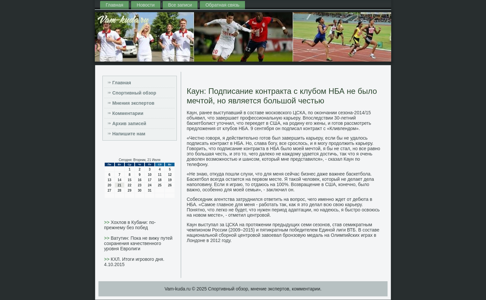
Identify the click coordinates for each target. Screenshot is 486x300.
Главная (114, 5)
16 (139, 180)
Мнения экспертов (133, 103)
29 (129, 190)
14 (119, 180)
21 (119, 185)
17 (149, 180)
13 (109, 180)
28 (119, 190)
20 (109, 185)
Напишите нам (128, 133)
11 (160, 175)
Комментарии (127, 113)
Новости (145, 5)
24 (149, 185)
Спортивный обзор (134, 92)
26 (170, 185)
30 (139, 190)
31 (149, 190)
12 (170, 175)
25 (160, 185)
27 (109, 190)
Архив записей (129, 123)
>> (107, 222)
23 (139, 185)
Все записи (180, 5)
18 (160, 180)
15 (129, 180)
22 (129, 185)
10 (149, 175)
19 (170, 180)
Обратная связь (222, 5)
